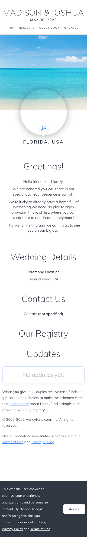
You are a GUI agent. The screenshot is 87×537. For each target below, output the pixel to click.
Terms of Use (12, 442)
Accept (74, 509)
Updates (71, 28)
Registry (27, 28)
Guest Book (49, 28)
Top (11, 28)
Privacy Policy (43, 442)
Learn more (19, 404)
